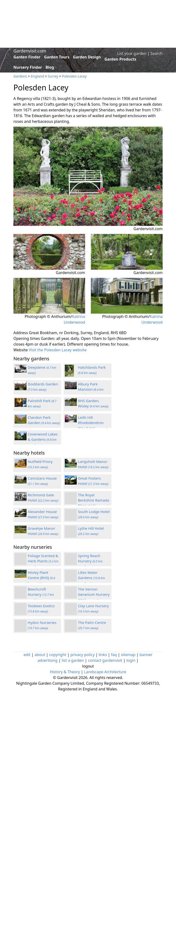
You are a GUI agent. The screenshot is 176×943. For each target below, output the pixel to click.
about (40, 654)
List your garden (131, 53)
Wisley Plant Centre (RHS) (41, 578)
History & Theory (65, 671)
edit (27, 654)
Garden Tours (56, 57)
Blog (49, 67)
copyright (57, 654)
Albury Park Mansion (91, 389)
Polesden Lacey (74, 76)
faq (114, 654)
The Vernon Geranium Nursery (94, 594)
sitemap (128, 654)
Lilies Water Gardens (91, 578)
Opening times (26, 338)
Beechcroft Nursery (41, 594)
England (37, 76)
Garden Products (120, 59)
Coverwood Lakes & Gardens (43, 439)
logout (88, 666)
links (103, 654)
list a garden (73, 660)
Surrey (53, 76)
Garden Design (87, 57)
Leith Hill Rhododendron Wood (93, 423)
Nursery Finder (27, 67)
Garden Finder (26, 57)
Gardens (20, 76)
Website (20, 349)
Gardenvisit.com (29, 51)
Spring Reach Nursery (90, 561)
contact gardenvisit (105, 660)
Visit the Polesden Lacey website (58, 349)
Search (156, 53)
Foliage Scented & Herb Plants (43, 561)
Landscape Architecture (105, 671)
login (130, 660)
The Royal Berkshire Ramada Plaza (93, 500)
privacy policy (82, 654)
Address (20, 332)
